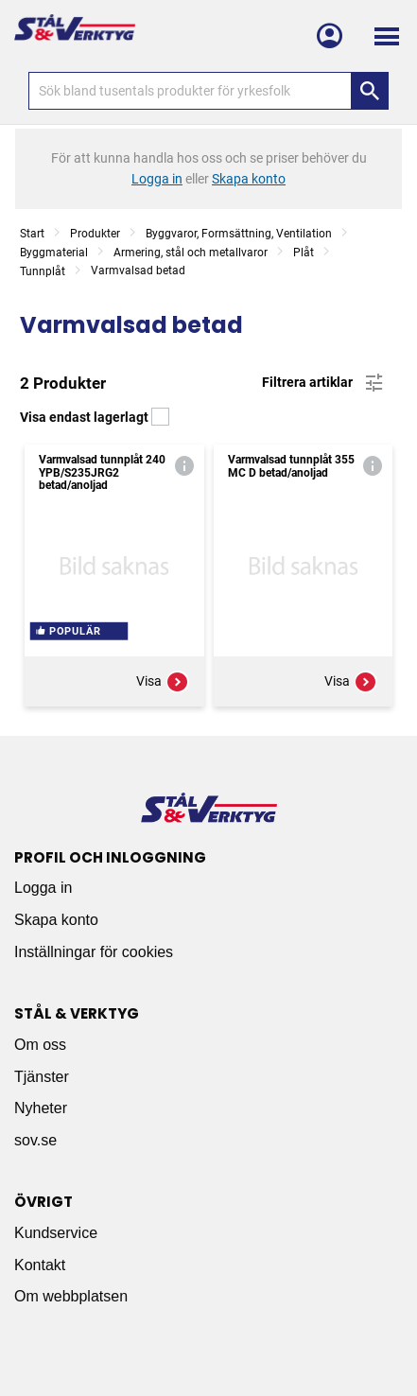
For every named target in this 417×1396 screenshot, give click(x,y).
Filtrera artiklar (324, 383)
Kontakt (39, 1265)
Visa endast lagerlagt (94, 417)
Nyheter (40, 1108)
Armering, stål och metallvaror (190, 252)
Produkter (95, 233)
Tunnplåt (42, 271)
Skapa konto (56, 920)
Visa (162, 682)
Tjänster (41, 1077)
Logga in (43, 888)
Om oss (40, 1045)
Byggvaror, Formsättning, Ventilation (239, 233)
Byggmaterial (54, 252)
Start (32, 233)
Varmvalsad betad (138, 270)
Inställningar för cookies (93, 952)
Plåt (303, 252)
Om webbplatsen (71, 1296)
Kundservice (55, 1233)
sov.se (35, 1140)
